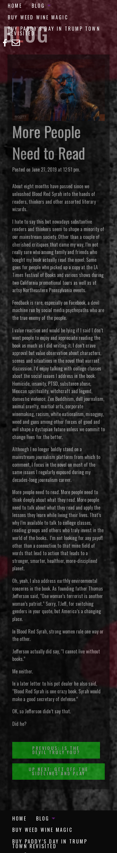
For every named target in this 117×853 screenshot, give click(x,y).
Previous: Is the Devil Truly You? (56, 750)
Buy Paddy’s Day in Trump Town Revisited (54, 31)
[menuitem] (15, 5)
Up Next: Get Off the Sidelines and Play (59, 771)
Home (15, 5)
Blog (38, 5)
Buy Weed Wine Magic (38, 17)
